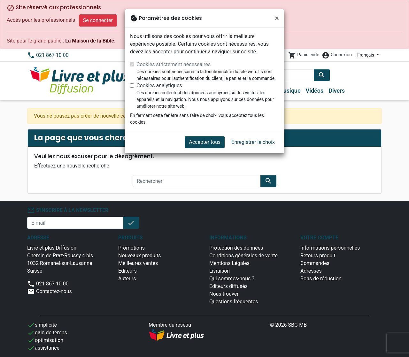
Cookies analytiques (159, 85)
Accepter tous (204, 142)
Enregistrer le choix (253, 142)
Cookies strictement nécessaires (173, 64)
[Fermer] (277, 18)
